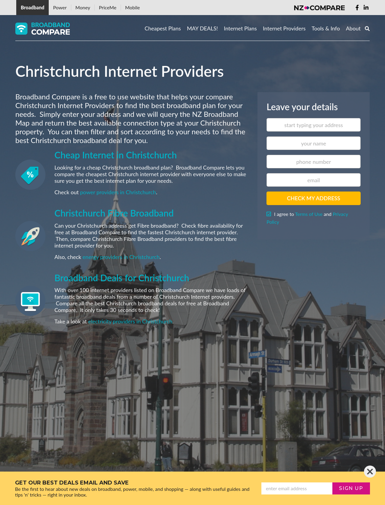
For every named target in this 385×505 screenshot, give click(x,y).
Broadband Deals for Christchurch (121, 277)
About (353, 28)
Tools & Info (326, 28)
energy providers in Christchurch (121, 257)
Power (59, 7)
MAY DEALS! (202, 28)
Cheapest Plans (163, 28)
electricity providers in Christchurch (130, 321)
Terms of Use (308, 214)
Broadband (32, 7)
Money (82, 7)
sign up (351, 488)
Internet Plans (240, 28)
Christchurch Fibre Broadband (114, 212)
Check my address (313, 198)
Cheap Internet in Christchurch (115, 154)
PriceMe (107, 7)
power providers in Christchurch (118, 192)
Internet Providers (284, 28)
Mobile (132, 7)
